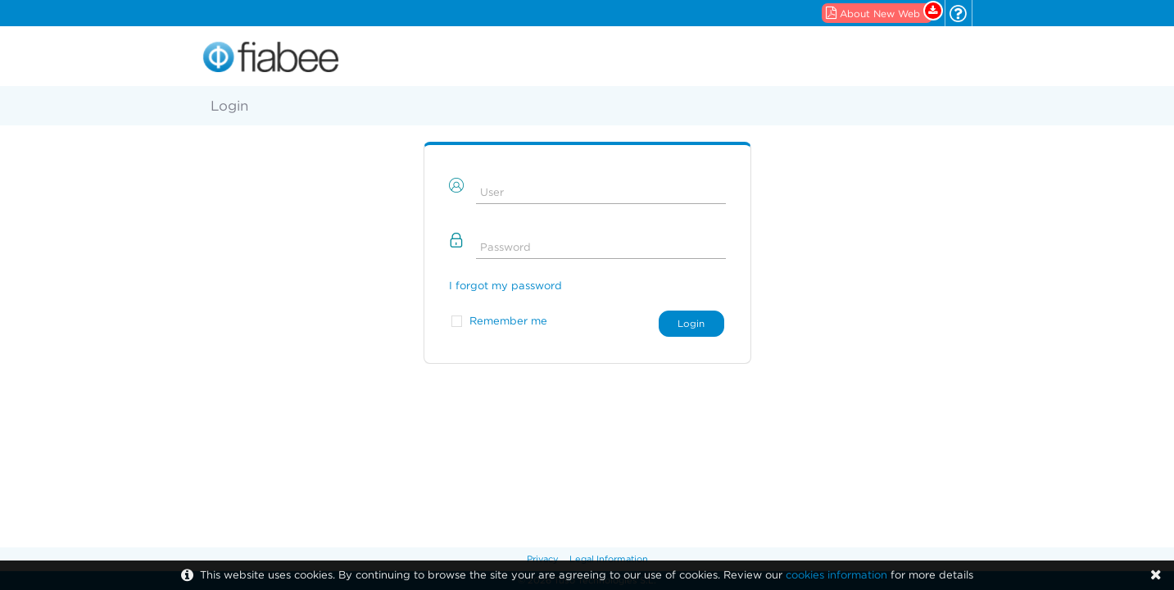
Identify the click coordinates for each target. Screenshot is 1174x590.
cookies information (836, 575)
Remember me (508, 321)
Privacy (543, 559)
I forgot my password (505, 285)
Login (691, 323)
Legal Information (608, 559)
